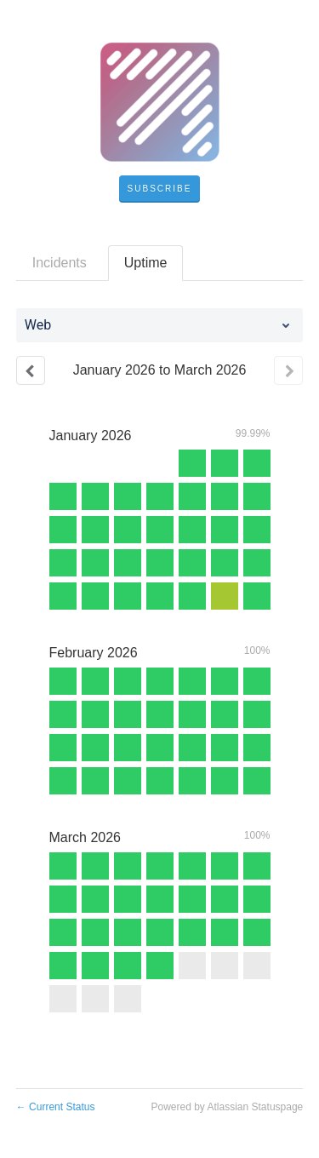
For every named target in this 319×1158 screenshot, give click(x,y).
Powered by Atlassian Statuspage (227, 1107)
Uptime (146, 262)
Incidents (59, 262)
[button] (160, 189)
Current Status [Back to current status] (55, 1107)
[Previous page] (30, 370)
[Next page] (288, 370)
